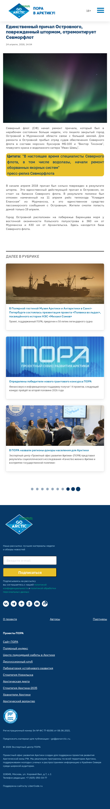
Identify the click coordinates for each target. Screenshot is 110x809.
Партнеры (100, 619)
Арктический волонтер (19, 701)
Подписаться (30, 572)
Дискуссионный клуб (18, 661)
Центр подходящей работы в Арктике (29, 655)
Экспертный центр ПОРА (26, 746)
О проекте (10, 619)
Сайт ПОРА (10, 641)
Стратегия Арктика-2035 (20, 688)
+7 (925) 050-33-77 (36, 777)
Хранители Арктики (17, 694)
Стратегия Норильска (18, 674)
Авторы (55, 619)
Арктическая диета (16, 681)
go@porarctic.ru (60, 738)
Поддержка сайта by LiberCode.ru (23, 785)
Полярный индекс (15, 648)
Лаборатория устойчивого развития (28, 668)
